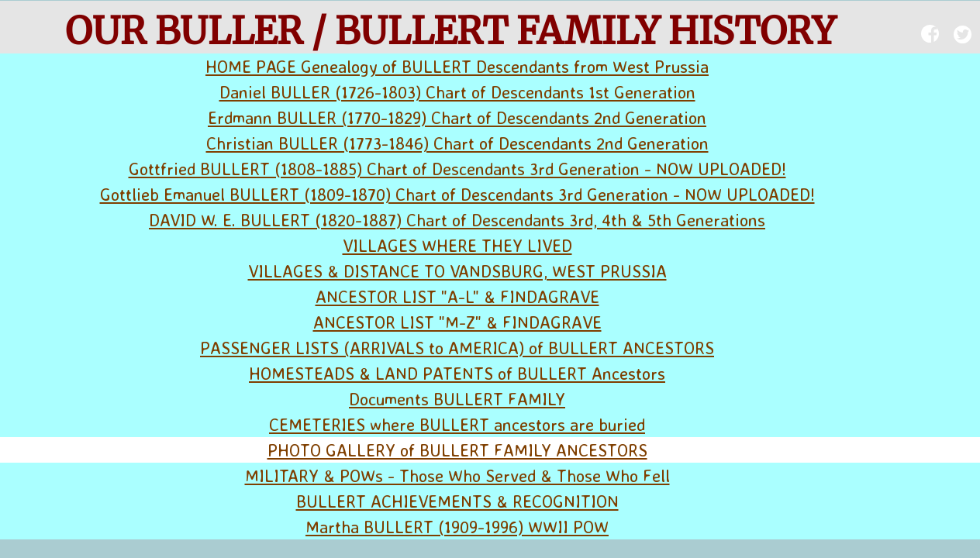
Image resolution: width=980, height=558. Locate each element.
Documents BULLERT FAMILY (457, 398)
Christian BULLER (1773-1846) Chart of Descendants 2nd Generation (457, 143)
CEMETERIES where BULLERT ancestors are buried (457, 424)
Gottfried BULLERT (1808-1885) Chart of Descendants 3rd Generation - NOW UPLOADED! (457, 168)
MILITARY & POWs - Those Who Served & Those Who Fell (457, 475)
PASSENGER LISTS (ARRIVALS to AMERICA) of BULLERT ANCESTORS (457, 347)
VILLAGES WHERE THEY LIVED (457, 245)
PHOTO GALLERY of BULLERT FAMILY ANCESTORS (457, 449)
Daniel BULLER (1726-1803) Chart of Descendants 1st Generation (457, 91)
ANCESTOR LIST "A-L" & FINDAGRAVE (457, 296)
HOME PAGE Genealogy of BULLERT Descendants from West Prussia (457, 66)
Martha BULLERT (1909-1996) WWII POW (457, 526)
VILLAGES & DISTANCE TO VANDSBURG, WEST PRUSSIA (457, 270)
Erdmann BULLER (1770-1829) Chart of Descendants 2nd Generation (457, 117)
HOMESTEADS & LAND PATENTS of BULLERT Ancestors (457, 373)
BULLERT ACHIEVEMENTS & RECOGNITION (457, 501)
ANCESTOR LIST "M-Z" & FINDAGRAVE (457, 322)
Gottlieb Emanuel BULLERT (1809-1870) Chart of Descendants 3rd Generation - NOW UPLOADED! (457, 194)
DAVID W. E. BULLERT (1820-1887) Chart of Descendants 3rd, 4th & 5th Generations (457, 219)
